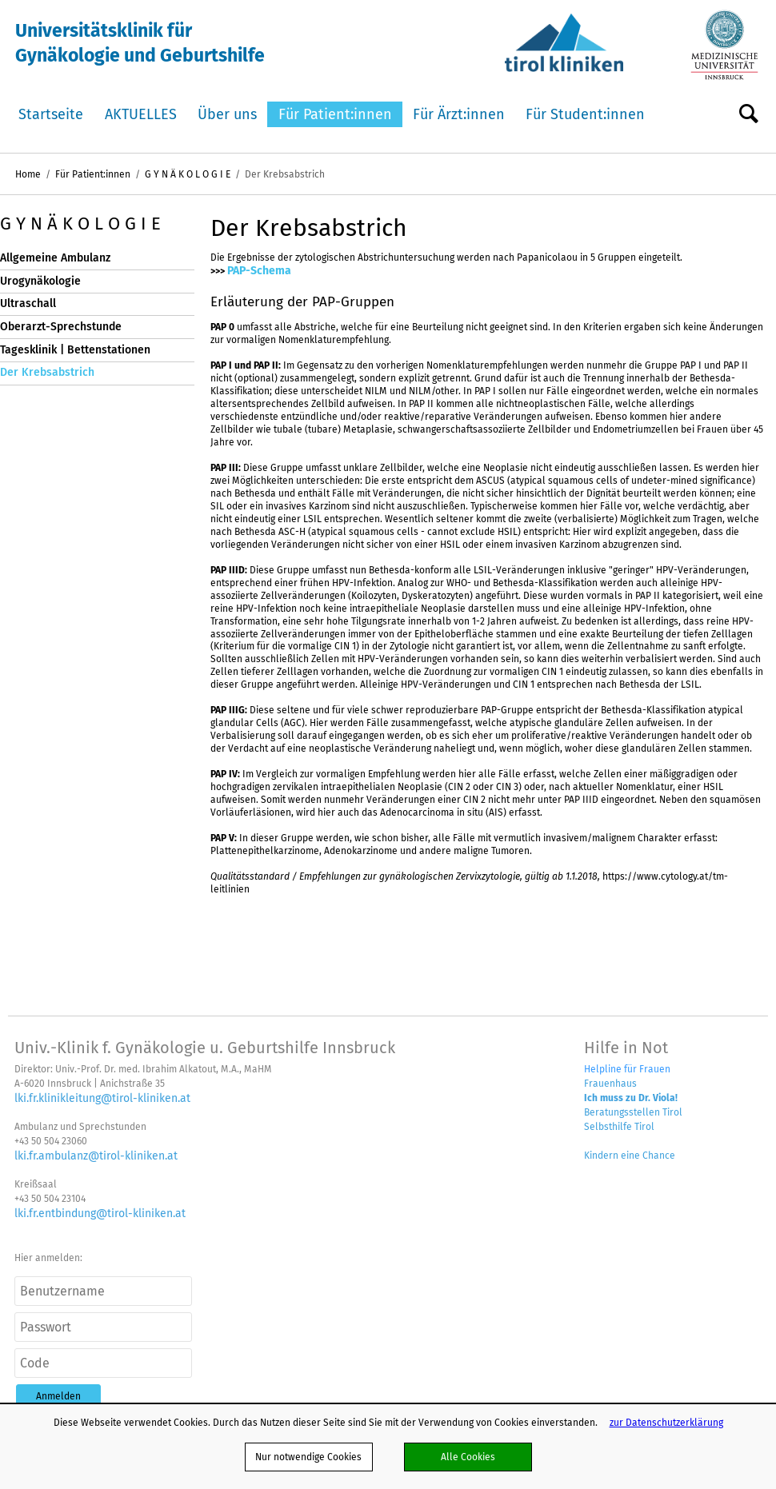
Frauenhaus (610, 1083)
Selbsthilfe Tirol (619, 1126)
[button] (58, 1395)
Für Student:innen (585, 114)
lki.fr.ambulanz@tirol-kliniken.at (96, 1155)
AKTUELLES (141, 114)
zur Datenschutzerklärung (666, 1422)
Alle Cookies (468, 1456)
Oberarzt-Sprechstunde (61, 326)
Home (28, 174)
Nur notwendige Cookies (308, 1456)
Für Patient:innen (335, 114)
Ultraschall (28, 303)
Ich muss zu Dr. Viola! (631, 1097)
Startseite (50, 114)
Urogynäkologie (40, 281)
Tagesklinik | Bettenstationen (75, 349)
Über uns (227, 114)
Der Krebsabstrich (47, 372)
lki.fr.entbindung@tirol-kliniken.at (100, 1213)
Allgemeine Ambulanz (55, 257)
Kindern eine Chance (629, 1155)
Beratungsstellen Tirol (633, 1112)
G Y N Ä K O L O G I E (187, 174)
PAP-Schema (259, 270)
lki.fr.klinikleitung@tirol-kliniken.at (102, 1098)
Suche (748, 115)
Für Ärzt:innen (459, 114)
